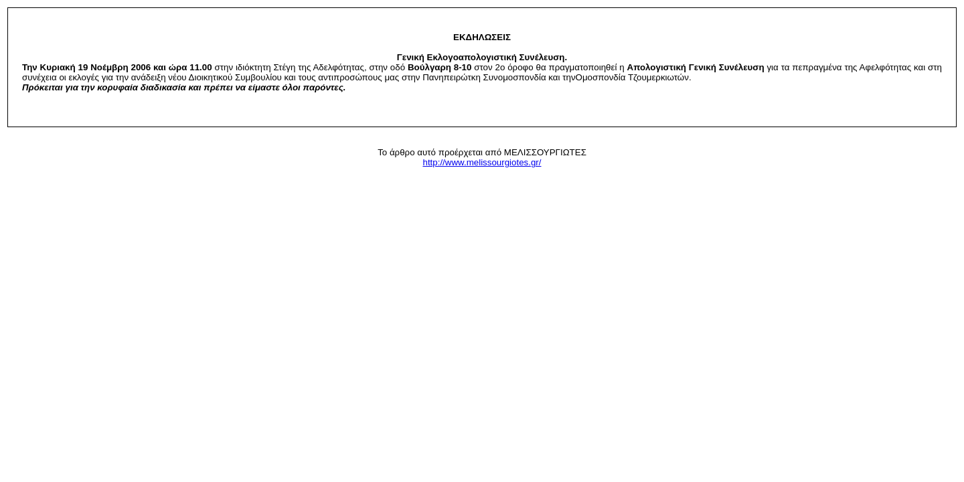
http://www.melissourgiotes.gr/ (481, 162)
